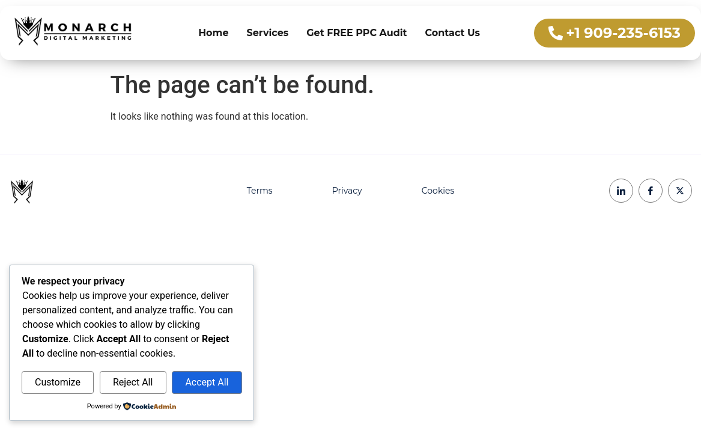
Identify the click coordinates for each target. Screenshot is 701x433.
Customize (57, 382)
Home (213, 32)
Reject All (133, 382)
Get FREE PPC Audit (356, 32)
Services (268, 32)
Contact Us (453, 32)
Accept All (206, 382)
